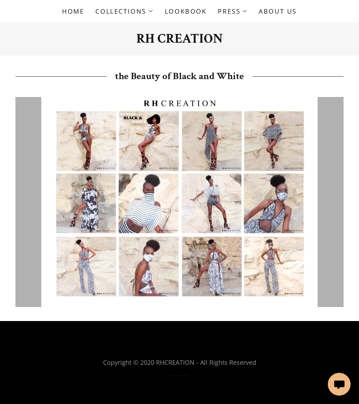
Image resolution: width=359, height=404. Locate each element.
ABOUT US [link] (278, 11)
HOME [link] (73, 11)
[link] (179, 40)
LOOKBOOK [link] (186, 11)
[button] (124, 11)
